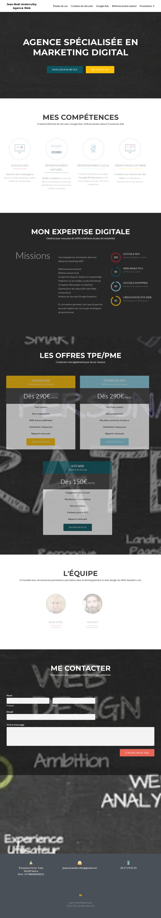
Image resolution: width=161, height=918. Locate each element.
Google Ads (102, 5)
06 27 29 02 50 (128, 867)
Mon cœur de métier (64, 69)
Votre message (16, 724)
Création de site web (82, 5)
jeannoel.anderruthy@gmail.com (79, 867)
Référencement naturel (124, 5)
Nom (10, 695)
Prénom (10, 705)
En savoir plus (35, 441)
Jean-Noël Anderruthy (22, 4)
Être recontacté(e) (137, 752)
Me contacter (100, 69)
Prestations (146, 5)
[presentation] (121, 257)
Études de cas (60, 5)
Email (10, 711)
